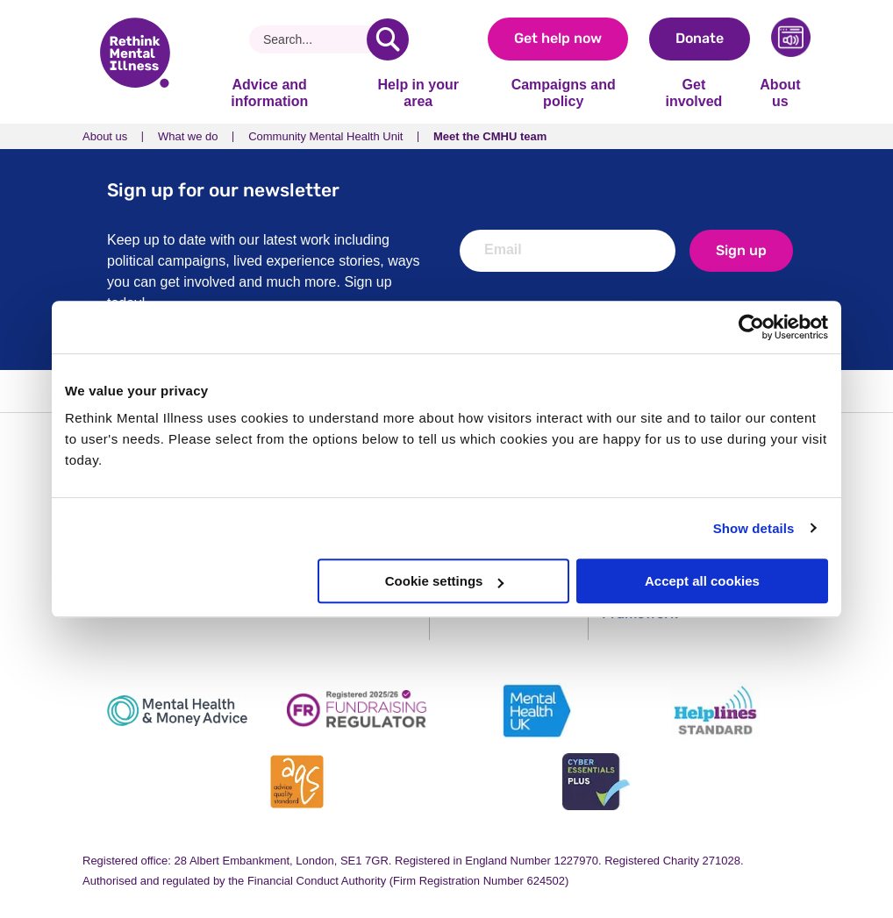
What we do (188, 136)
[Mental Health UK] (536, 710)
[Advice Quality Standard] (297, 781)
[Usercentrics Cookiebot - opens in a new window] (751, 327)
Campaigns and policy (563, 92)
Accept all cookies (702, 580)
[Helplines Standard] (716, 710)
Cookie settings (444, 580)
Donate (699, 38)
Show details (754, 528)
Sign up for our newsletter (223, 190)
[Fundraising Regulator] (357, 710)
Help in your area (417, 92)
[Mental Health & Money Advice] (177, 710)
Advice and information (269, 92)
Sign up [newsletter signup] (741, 250)
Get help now (558, 38)
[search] (388, 39)
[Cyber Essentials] (595, 781)
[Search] (314, 39)
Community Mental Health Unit (325, 136)
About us (780, 92)
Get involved (693, 92)
